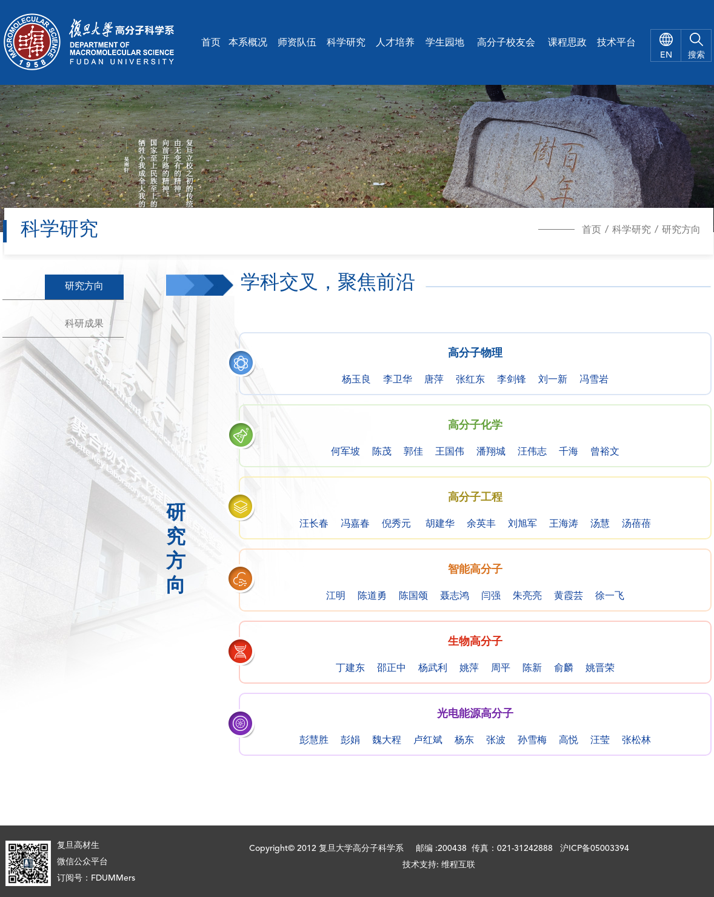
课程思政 (567, 43)
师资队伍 (297, 43)
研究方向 (681, 230)
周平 (500, 668)
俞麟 (563, 668)
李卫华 (397, 380)
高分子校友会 (506, 43)
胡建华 (440, 524)
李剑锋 (511, 380)
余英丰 (481, 524)
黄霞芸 (568, 596)
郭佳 (413, 452)
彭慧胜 (314, 740)
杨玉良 (356, 380)
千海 (568, 452)
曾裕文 (604, 452)
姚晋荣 (600, 668)
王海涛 (563, 524)
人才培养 (395, 43)
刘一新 (552, 380)
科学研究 (346, 43)
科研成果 (84, 324)
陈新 (532, 668)
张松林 (636, 740)
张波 (495, 740)
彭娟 (350, 740)
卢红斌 (427, 740)
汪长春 (314, 524)
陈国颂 (413, 596)
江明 (335, 596)
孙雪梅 (532, 740)
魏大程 (386, 740)
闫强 (491, 596)
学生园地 (444, 43)
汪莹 (600, 740)
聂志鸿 (454, 596)
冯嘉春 (355, 524)
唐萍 (434, 380)
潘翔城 (490, 452)
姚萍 (469, 668)
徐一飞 (609, 596)
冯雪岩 (594, 380)
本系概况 (248, 43)
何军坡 (345, 452)
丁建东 (350, 668)
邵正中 (391, 668)
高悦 (568, 740)
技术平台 (616, 43)
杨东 (464, 740)
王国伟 (449, 452)
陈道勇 (372, 596)
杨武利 (432, 668)
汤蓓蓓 (636, 524)
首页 (211, 43)
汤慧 (600, 524)
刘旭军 (522, 524)
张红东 (470, 380)
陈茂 (382, 452)
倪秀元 (396, 524)
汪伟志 (532, 452)
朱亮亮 (527, 596)
